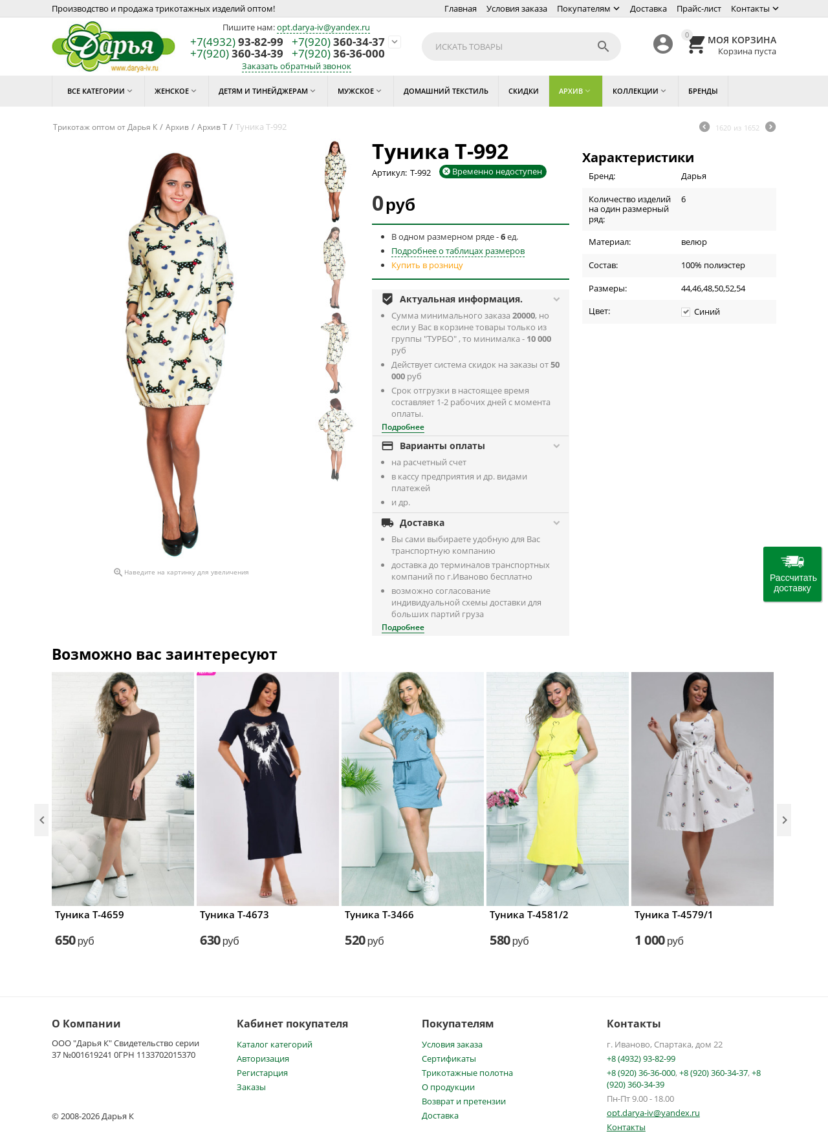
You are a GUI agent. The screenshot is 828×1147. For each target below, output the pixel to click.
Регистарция (262, 1073)
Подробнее (403, 426)
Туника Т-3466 (379, 914)
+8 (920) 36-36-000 (641, 1073)
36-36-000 (338, 53)
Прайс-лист (699, 8)
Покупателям (584, 8)
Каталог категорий (274, 1044)
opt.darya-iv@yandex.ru (323, 27)
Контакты (750, 8)
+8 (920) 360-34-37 (713, 1073)
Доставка (648, 8)
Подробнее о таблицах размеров (458, 251)
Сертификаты (449, 1058)
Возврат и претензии (464, 1101)
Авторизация (263, 1058)
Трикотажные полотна (467, 1073)
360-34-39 (236, 53)
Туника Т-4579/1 (674, 914)
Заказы (251, 1087)
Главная (460, 8)
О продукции (448, 1087)
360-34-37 (338, 42)
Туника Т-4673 (234, 914)
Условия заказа (516, 8)
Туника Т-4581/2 (529, 914)
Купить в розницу (427, 265)
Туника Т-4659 (89, 914)
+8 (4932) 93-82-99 (641, 1058)
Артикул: (389, 172)
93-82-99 (236, 42)
